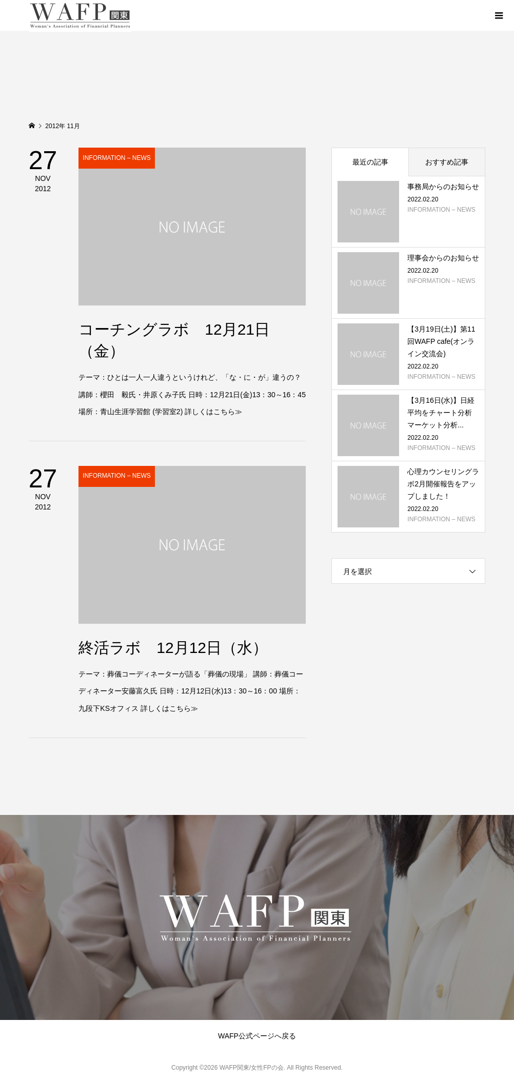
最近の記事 (370, 162)
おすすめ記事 (446, 162)
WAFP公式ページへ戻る (257, 1036)
